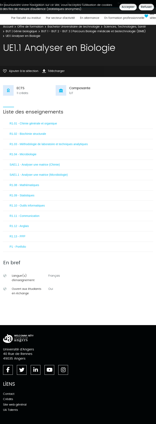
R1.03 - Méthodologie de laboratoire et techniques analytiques (49, 144)
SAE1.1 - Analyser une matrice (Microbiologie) (39, 174)
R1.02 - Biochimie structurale (28, 133)
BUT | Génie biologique (21, 31)
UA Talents (10, 410)
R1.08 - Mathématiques (24, 185)
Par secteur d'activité (60, 18)
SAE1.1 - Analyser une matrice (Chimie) (35, 164)
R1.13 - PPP (17, 236)
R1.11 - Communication (24, 215)
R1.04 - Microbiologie (23, 154)
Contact (8, 394)
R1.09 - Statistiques (22, 195)
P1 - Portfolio (18, 246)
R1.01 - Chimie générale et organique (33, 123)
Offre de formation (30, 27)
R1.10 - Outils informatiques (27, 205)
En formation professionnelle (124, 18)
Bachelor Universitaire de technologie (74, 27)
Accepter (128, 7)
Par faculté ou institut (26, 18)
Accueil (8, 27)
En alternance (89, 18)
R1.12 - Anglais (19, 226)
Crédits (8, 399)
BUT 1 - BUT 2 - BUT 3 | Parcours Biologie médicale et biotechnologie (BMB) (93, 31)
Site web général (14, 405)
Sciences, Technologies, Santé (125, 27)
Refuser (146, 7)
